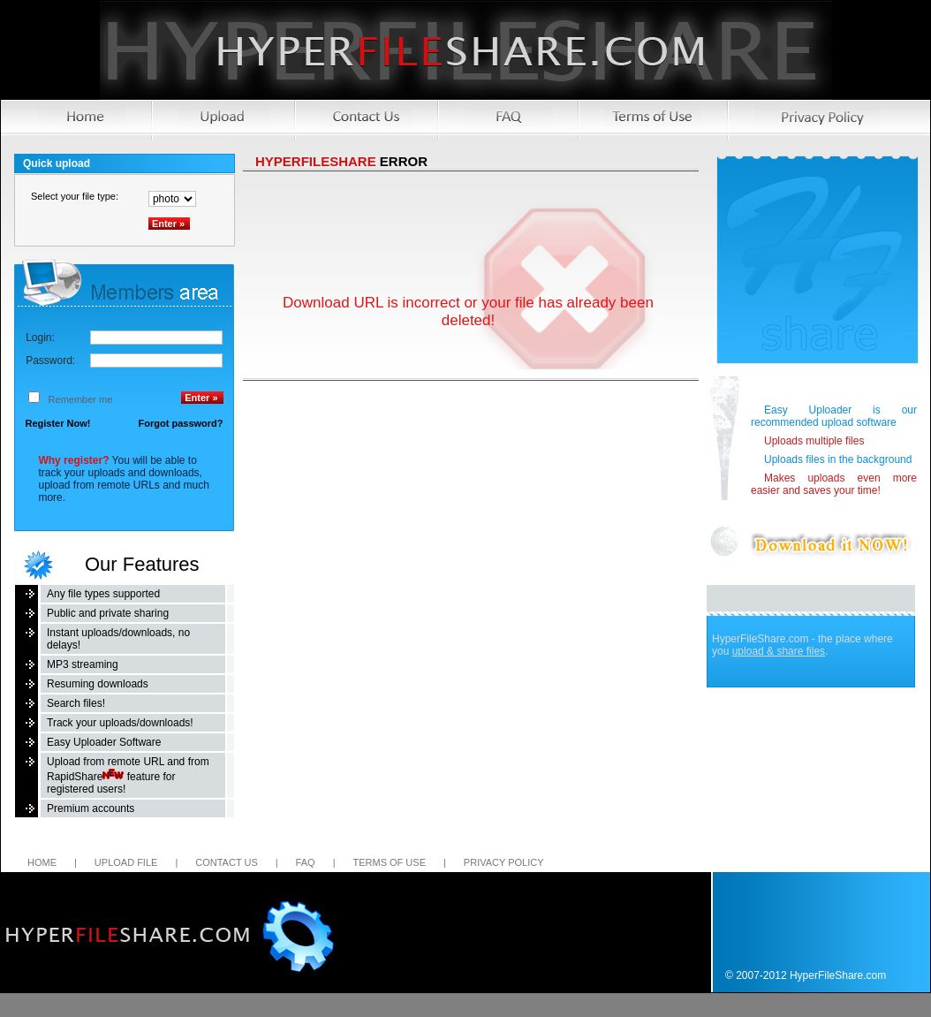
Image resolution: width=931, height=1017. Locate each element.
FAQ (305, 862)
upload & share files (778, 651)
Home (42, 862)
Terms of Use (389, 862)
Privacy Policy (504, 862)
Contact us (226, 862)
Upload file (126, 862)
